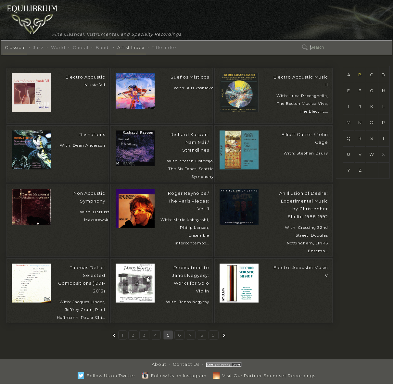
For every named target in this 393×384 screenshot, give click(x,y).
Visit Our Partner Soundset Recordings (264, 375)
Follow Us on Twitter (106, 375)
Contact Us (186, 364)
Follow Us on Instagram (174, 375)
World (58, 47)
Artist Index (131, 47)
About (159, 364)
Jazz (38, 47)
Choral (80, 47)
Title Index (164, 47)
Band (102, 47)
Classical (15, 47)
